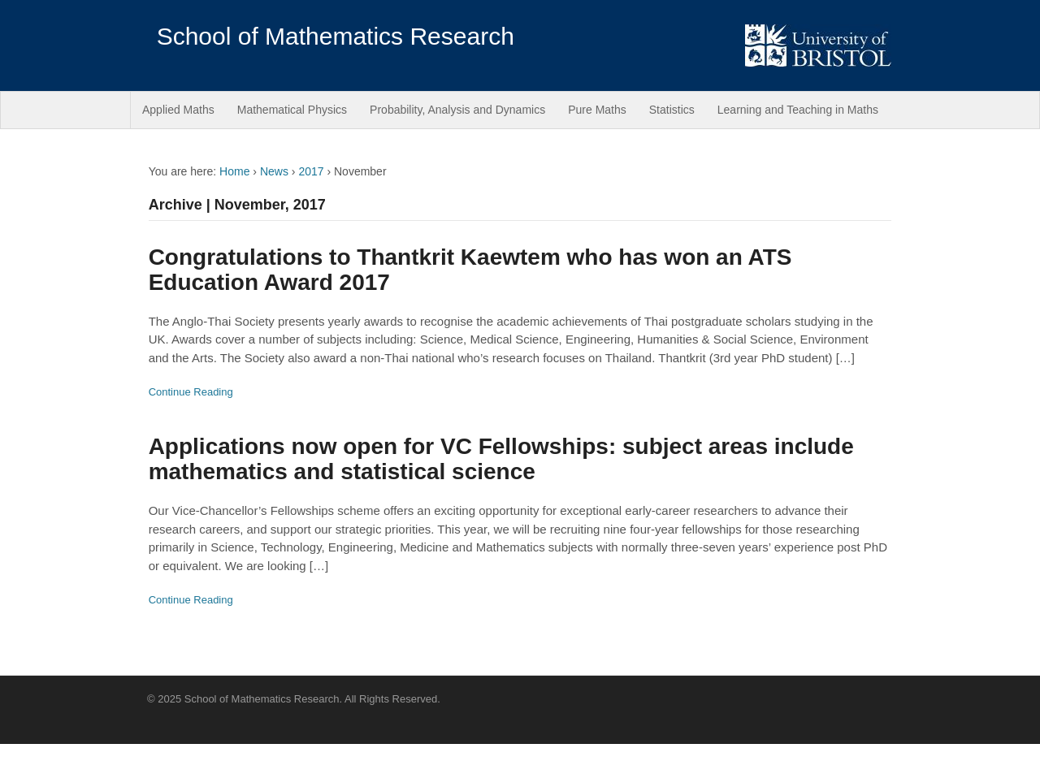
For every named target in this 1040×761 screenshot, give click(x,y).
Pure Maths (597, 109)
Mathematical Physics (292, 109)
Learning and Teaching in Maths (797, 109)
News (274, 171)
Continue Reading (191, 392)
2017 (310, 171)
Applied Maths (178, 109)
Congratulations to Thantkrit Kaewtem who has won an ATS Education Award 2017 (470, 269)
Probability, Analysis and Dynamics (457, 109)
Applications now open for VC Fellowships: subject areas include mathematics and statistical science (501, 459)
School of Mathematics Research (335, 36)
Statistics (672, 109)
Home (234, 171)
